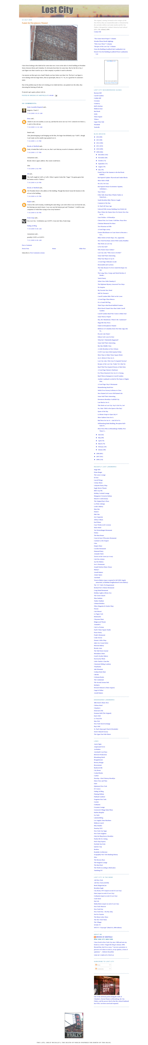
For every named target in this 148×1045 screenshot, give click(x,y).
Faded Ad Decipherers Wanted (35, 23)
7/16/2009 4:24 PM (34, 182)
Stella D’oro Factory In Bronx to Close (109, 390)
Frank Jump (30, 218)
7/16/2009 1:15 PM (34, 141)
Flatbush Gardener (99, 797)
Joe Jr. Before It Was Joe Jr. (106, 358)
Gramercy (97, 103)
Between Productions (100, 754)
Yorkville (97, 127)
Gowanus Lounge (99, 807)
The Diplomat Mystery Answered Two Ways (111, 284)
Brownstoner (98, 765)
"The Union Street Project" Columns (105, 38)
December (101, 154)
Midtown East (98, 109)
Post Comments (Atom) (37, 253)
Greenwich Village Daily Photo (103, 810)
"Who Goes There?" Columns (103, 44)
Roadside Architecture (100, 852)
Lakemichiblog (98, 818)
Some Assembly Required (35, 107)
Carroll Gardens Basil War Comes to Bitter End (112, 314)
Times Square (98, 117)
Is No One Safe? (103, 247)
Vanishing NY (98, 870)
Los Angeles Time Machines (102, 820)
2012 (98, 143)
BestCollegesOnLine (100, 885)
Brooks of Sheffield (33, 146)
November (101, 157)
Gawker (96, 802)
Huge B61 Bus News (104, 323)
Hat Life (96, 901)
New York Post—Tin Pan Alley (103, 912)
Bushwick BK (98, 768)
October (100, 160)
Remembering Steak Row (105, 387)
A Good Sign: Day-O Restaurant (107, 384)
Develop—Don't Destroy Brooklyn (104, 778)
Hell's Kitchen (98, 106)
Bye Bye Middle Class (104, 346)
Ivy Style (96, 815)
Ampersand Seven (99, 747)
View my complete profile (104, 955)
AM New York (98, 880)
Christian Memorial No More (106, 223)
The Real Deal (98, 865)
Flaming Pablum (99, 794)
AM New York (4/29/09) (101, 883)
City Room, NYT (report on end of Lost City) (108, 891)
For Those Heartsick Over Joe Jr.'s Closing (110, 373)
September (101, 163)
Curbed (96, 776)
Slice (95, 857)
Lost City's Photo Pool (111, 82)
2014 (98, 137)
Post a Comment (27, 245)
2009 (98, 152)
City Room (97, 770)
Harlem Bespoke (99, 812)
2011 (98, 146)
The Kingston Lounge (100, 862)
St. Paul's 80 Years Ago (105, 206)
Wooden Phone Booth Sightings (103, 41)
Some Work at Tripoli (104, 317)
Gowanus (97, 101)
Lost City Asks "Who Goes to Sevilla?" (109, 253)
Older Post (82, 248)
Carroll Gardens (99, 95)
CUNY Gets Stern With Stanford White (109, 352)
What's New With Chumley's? (107, 281)
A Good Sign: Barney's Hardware (108, 370)
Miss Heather (98, 825)
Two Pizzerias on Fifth (104, 226)
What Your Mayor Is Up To (106, 259)
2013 (98, 140)
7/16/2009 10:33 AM (34, 113)
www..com (111, 61)
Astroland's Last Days (100, 752)
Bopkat (29, 201)
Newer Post (25, 248)
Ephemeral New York (100, 786)
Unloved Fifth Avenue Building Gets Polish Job (112, 209)
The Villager (98, 922)
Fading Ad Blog (32, 226)
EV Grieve (97, 789)
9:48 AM (51, 95)
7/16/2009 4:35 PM (34, 196)
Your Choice (101, 192)
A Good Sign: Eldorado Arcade (107, 262)
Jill (28, 174)
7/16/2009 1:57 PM (34, 152)
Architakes (97, 749)
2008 (98, 453)
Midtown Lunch (99, 823)
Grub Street (97, 898)
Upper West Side (99, 122)
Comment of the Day (104, 203)
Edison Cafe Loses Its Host (106, 337)
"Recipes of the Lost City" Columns (105, 46)
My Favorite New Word (105, 290)
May (99, 438)
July (99, 170)
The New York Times (100, 920)
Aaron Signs (98, 744)
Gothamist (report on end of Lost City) (105, 896)
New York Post (98, 909)
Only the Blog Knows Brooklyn (103, 836)
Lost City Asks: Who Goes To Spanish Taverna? (112, 361)
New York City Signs (100, 831)
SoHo (95, 114)
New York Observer (100, 906)
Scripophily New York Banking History (106, 854)
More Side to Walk (103, 180)
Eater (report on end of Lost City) (104, 893)
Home (54, 248)
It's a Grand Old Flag (104, 302)
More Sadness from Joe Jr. (106, 417)
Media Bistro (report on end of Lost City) (106, 904)
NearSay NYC (98, 828)
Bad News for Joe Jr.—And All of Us (109, 420)
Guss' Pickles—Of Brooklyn (106, 217)
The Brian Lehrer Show (101, 917)
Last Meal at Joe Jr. (103, 402)
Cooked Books (98, 773)
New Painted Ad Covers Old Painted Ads (110, 393)
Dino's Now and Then (100, 781)
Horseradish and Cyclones (105, 265)
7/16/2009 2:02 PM (34, 168)
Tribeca (96, 119)
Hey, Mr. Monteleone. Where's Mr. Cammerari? (112, 320)
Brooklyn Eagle (98, 888)
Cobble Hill (97, 98)
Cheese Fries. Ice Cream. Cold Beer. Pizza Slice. (112, 220)
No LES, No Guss (103, 183)
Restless (96, 849)
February (101, 447)
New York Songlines (100, 833)
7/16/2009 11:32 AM (34, 127)
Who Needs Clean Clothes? (106, 250)
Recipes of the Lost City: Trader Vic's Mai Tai (111, 364)
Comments (99, 969)
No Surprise (101, 287)
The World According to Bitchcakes (105, 868)
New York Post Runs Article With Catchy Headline (113, 241)
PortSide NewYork (99, 844)
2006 (98, 459)
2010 (98, 149)
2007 (98, 456)
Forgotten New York (100, 799)
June (99, 435)
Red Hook (97, 111)
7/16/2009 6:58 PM (34, 212)
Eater (95, 783)
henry (29, 118)
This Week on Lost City (105, 244)
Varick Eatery (102, 278)
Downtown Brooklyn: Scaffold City (108, 399)
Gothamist (97, 804)
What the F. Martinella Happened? (108, 340)
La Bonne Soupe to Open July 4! (107, 414)
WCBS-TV (97, 925)
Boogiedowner (98, 760)
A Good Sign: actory (104, 229)
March (100, 444)
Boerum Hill (98, 93)
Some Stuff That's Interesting (106, 256)
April (100, 441)
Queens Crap (98, 847)
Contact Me (97, 32)
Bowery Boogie (98, 762)
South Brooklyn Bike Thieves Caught (109, 200)
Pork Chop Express (100, 841)
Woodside (97, 124)
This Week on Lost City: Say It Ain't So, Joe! (111, 405)
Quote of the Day (103, 411)
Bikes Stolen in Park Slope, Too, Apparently (111, 238)
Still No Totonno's (103, 293)
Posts (97, 965)
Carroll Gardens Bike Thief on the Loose (110, 296)
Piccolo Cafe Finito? (104, 334)
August (100, 166)
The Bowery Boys (99, 860)
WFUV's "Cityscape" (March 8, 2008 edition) (108, 927)
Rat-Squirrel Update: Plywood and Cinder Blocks (113, 177)
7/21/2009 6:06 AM (34, 240)
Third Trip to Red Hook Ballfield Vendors (110, 305)
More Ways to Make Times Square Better (110, 355)
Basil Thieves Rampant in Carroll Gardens (110, 376)
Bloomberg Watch (99, 757)
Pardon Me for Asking (100, 839)
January (100, 450)
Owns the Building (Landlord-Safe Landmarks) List (109, 49)
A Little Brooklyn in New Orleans (108, 349)
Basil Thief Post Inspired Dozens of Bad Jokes (112, 367)
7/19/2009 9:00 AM (34, 229)
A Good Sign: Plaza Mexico (106, 299)
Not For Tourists (99, 914)
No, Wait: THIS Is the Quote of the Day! (110, 408)
